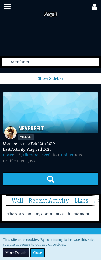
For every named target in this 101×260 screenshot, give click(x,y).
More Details (15, 253)
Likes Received (36, 155)
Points (67, 155)
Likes (81, 200)
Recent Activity (49, 200)
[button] (7, 6)
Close (37, 253)
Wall (17, 200)
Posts (8, 155)
